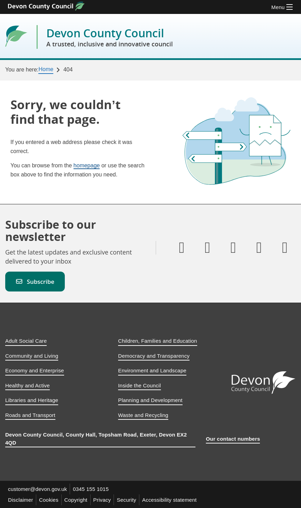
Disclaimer (20, 500)
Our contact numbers (233, 439)
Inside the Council (139, 385)
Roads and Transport (30, 415)
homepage (87, 165)
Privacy (102, 500)
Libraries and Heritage (31, 400)
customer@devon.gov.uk (37, 489)
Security (126, 500)
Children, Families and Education (157, 341)
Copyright (75, 500)
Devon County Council (109, 37)
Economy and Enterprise (34, 370)
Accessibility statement (169, 500)
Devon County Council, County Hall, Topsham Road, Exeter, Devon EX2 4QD (96, 439)
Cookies (49, 500)
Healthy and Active (27, 385)
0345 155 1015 (91, 489)
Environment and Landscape (152, 370)
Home (45, 69)
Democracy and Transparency (154, 356)
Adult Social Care (26, 341)
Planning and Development (150, 400)
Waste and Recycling (143, 415)
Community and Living (31, 356)
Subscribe (35, 282)
